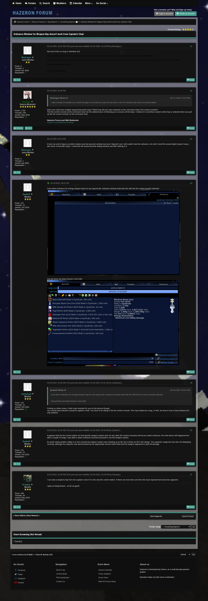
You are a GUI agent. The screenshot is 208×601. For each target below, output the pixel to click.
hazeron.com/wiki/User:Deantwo (60, 122)
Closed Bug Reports (67, 22)
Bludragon (26, 57)
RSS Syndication (62, 578)
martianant (26, 394)
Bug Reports (52, 22)
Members (59, 3)
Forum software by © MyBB (22, 555)
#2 (191, 91)
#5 (191, 383)
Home (17, 3)
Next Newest (32, 515)
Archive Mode (61, 574)
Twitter (18, 574)
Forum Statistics (104, 574)
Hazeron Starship (105, 570)
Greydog (26, 484)
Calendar (75, 3)
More (89, 3)
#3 (191, 139)
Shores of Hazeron (38, 22)
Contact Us (60, 582)
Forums (30, 3)
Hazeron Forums (23, 22)
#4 (191, 183)
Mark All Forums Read (107, 582)
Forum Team (103, 578)
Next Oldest (20, 515)
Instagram (19, 578)
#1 (191, 46)
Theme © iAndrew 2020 (44, 555)
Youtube (19, 582)
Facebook (19, 570)
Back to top (60, 570)
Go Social (102, 3)
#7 (191, 474)
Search (44, 3)
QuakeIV (26, 194)
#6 (191, 430)
